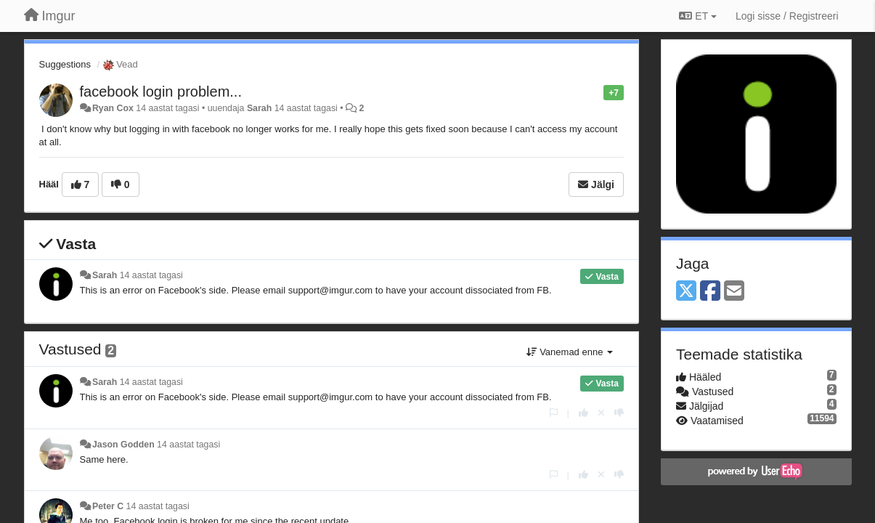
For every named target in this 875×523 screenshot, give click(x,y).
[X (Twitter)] (686, 291)
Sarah (259, 108)
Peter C (107, 506)
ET (697, 16)
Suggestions (65, 64)
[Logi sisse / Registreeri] (787, 16)
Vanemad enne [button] (569, 351)
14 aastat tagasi (151, 275)
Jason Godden (123, 444)
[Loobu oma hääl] (601, 413)
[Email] (734, 291)
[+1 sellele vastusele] (583, 413)
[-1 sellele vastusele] (619, 413)
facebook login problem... (161, 92)
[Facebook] (710, 291)
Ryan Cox (113, 108)
